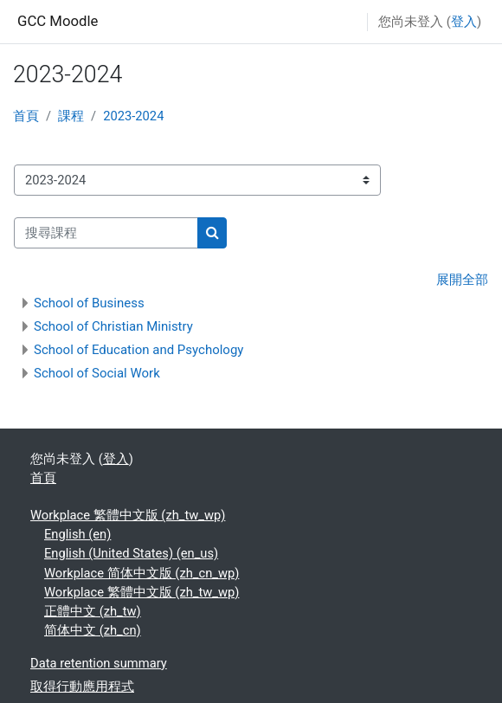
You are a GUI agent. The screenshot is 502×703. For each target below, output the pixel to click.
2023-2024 (133, 116)
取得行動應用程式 (82, 686)
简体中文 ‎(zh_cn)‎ (92, 630)
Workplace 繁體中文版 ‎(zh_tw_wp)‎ (127, 515)
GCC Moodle (57, 20)
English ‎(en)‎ (77, 534)
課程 (71, 116)
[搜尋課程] (106, 232)
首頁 (26, 116)
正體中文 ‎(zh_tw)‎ (92, 611)
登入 (464, 21)
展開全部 (462, 279)
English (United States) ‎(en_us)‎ (131, 553)
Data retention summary (98, 663)
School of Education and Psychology (138, 350)
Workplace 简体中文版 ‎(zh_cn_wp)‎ (141, 573)
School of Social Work (97, 373)
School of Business (89, 303)
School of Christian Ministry (113, 326)
